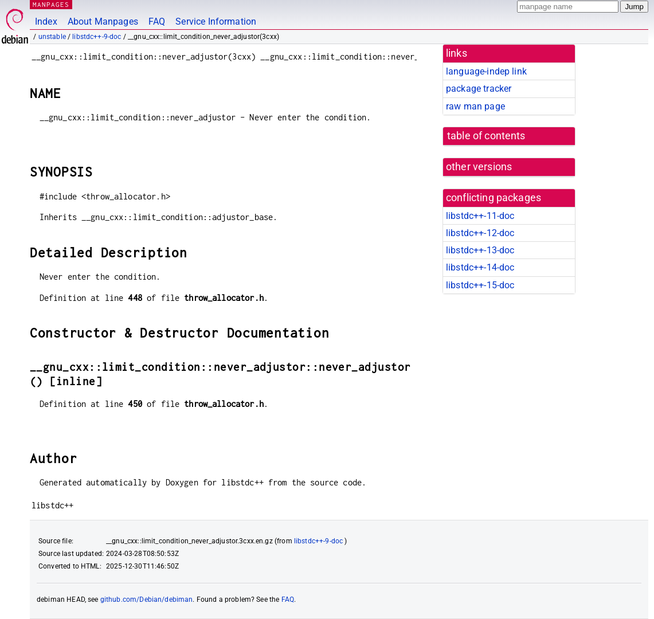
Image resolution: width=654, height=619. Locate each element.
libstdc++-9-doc (96, 37)
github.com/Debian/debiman (146, 600)
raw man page (475, 106)
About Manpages (103, 21)
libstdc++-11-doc (480, 215)
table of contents (486, 136)
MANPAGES (51, 4)
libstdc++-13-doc (480, 250)
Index (46, 21)
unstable (52, 37)
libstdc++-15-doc (480, 285)
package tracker (478, 88)
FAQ (156, 21)
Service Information (215, 21)
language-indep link (486, 71)
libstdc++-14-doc (480, 267)
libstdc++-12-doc (480, 233)
